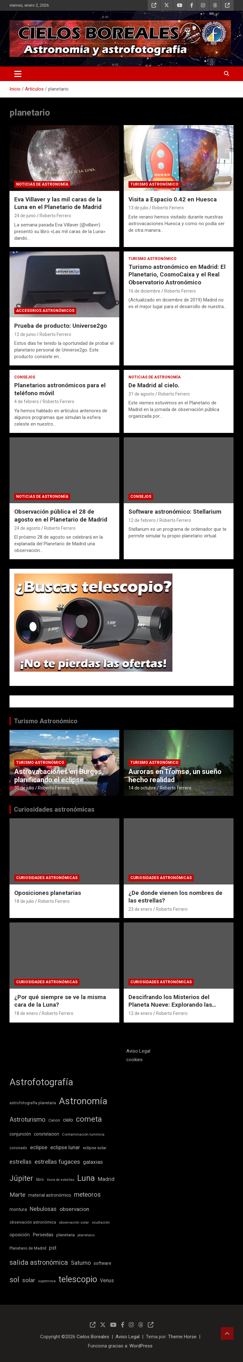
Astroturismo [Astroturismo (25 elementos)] (27, 1119)
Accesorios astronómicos (45, 310)
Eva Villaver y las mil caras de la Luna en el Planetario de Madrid (58, 203)
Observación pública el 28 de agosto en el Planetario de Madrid (60, 515)
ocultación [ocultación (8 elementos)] (101, 1222)
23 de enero (140, 909)
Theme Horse (182, 1337)
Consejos (24, 377)
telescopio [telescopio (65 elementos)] (78, 1279)
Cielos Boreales (93, 1337)
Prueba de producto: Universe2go (60, 325)
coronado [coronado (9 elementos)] (18, 1147)
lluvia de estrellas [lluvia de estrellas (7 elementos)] (60, 1180)
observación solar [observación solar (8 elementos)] (74, 1222)
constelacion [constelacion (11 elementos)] (46, 1134)
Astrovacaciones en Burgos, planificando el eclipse (59, 776)
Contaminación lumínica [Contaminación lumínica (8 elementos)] (83, 1134)
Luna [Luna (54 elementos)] (86, 1178)
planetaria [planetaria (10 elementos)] (65, 1234)
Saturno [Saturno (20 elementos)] (81, 1262)
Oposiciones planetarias (47, 892)
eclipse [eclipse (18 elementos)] (38, 1147)
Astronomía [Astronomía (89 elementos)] (83, 1101)
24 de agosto (27, 528)
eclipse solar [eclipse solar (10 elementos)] (94, 1147)
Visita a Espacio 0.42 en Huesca (172, 199)
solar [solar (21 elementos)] (28, 1280)
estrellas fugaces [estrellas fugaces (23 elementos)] (57, 1161)
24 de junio (25, 215)
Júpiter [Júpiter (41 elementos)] (21, 1178)
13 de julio (138, 207)
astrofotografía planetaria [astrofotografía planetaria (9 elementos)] (32, 1102)
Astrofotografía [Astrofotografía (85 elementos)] (41, 1082)
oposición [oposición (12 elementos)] (19, 1235)
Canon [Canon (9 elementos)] (54, 1120)
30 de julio (24, 787)
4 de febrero (26, 401)
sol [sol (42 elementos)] (14, 1279)
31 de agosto (141, 393)
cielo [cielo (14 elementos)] (68, 1120)
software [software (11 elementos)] (102, 1263)
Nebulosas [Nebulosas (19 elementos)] (43, 1209)
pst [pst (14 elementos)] (52, 1248)
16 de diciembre (144, 291)
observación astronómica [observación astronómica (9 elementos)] (32, 1222)
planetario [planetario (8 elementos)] (86, 1235)
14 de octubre (142, 787)
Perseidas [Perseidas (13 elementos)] (43, 1235)
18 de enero (26, 1013)
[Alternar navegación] (17, 74)
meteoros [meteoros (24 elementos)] (87, 1194)
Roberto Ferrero (55, 215)
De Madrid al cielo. (153, 385)
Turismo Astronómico (46, 721)
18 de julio (24, 901)
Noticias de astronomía (42, 184)
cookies (134, 1059)
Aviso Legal (138, 1051)
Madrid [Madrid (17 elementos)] (106, 1179)
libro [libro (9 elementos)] (40, 1179)
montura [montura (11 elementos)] (18, 1209)
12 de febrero (142, 520)
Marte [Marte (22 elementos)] (17, 1194)
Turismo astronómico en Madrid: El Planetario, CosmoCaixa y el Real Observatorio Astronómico (177, 274)
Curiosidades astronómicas (54, 809)
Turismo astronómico (154, 184)
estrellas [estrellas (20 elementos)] (20, 1161)
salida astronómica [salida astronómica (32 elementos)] (38, 1262)
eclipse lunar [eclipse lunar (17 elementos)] (65, 1147)
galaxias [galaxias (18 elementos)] (93, 1162)
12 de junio (25, 334)
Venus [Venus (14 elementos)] (107, 1280)
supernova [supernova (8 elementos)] (47, 1281)
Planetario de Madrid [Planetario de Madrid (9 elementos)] (27, 1248)
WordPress (141, 1346)
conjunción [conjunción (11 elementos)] (20, 1134)
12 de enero (140, 1013)
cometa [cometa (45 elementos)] (89, 1119)
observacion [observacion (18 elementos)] (74, 1209)
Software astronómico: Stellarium (174, 511)
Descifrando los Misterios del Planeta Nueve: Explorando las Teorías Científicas (170, 1004)
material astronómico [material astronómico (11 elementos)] (49, 1195)
